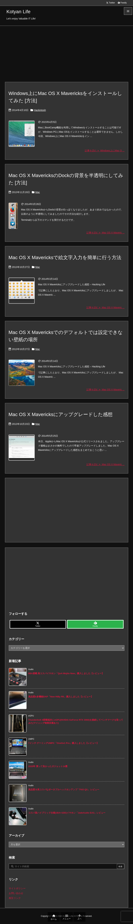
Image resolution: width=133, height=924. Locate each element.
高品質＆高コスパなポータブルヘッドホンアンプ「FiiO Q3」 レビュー (63, 789)
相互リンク (15, 898)
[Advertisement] (66, 52)
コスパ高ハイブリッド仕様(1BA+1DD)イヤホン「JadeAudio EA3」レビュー (67, 812)
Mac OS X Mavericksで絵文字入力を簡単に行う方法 (65, 257)
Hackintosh (40, 110)
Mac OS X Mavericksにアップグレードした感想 (61, 414)
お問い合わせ (16, 893)
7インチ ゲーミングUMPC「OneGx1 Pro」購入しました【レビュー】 (63, 743)
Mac (37, 192)
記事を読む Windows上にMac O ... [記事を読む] (104, 150)
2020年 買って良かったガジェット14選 (48, 766)
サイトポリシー (17, 888)
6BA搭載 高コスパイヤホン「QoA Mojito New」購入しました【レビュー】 (66, 673)
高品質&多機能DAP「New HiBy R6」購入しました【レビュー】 (60, 696)
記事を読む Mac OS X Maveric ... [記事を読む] (105, 232)
